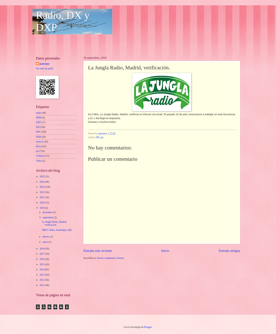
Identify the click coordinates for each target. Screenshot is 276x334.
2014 (42, 269)
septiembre (48, 217)
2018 (42, 248)
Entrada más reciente (97, 250)
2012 (42, 280)
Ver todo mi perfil (44, 68)
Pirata (39, 146)
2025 (42, 176)
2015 (42, 264)
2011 (42, 285)
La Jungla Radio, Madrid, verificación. (54, 223)
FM (97, 137)
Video (39, 161)
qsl (102, 137)
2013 (42, 274)
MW (38, 132)
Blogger (148, 327)
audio (38, 113)
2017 (42, 253)
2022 (42, 192)
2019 (42, 208)
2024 (42, 181)
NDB (38, 137)
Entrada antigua (229, 250)
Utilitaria (40, 156)
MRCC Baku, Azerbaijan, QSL (57, 230)
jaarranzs (44, 63)
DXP (38, 122)
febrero (46, 236)
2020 (42, 202)
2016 (42, 259)
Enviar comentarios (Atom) (110, 258)
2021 (42, 197)
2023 (42, 187)
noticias (39, 141)
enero (46, 242)
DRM (38, 117)
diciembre (48, 212)
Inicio (165, 250)
